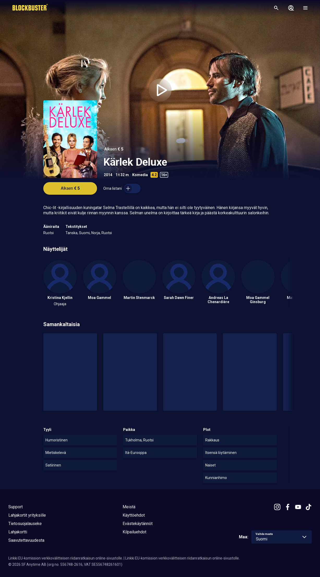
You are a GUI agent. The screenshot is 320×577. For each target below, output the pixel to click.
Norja (95, 233)
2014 (108, 175)
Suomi (84, 233)
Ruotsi (48, 233)
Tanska (71, 233)
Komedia (140, 175)
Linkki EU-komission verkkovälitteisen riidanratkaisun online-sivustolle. (65, 558)
